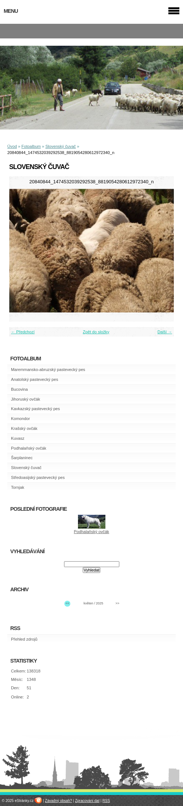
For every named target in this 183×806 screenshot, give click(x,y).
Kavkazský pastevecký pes (35, 408)
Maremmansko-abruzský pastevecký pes (48, 369)
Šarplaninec (22, 458)
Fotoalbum (31, 146)
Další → (164, 332)
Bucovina (19, 389)
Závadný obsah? (58, 801)
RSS (106, 801)
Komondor (20, 418)
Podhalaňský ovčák (28, 448)
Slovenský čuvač (60, 146)
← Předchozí (23, 332)
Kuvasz (18, 438)
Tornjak (17, 487)
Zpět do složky (96, 332)
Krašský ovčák (24, 428)
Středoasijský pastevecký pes (38, 477)
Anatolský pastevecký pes (34, 379)
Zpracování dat (87, 801)
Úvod (12, 146)
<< (67, 603)
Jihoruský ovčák (25, 399)
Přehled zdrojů (24, 639)
